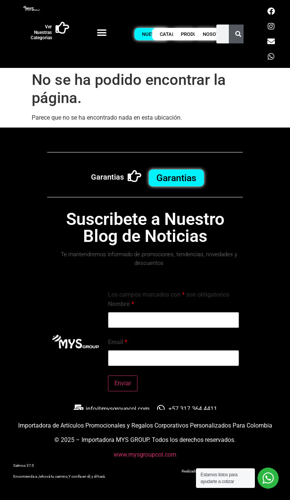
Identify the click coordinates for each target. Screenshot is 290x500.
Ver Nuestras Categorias (41, 32)
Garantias (107, 177)
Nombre (121, 304)
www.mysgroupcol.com (145, 454)
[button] (102, 32)
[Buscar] (238, 34)
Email (117, 342)
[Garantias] (134, 176)
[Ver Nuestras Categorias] (62, 28)
